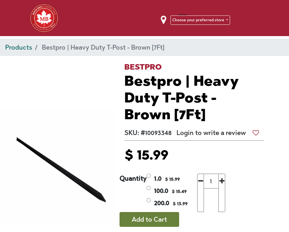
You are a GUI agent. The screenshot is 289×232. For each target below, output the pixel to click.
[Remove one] (200, 193)
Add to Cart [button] (149, 219)
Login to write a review (211, 133)
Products (18, 47)
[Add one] (221, 193)
